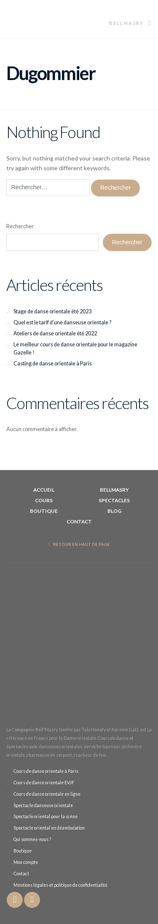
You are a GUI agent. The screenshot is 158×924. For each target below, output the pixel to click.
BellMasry (114, 490)
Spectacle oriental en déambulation (49, 827)
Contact (79, 521)
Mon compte (25, 862)
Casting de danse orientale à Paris (52, 363)
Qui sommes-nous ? (32, 839)
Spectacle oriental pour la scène (45, 816)
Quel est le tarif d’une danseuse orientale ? (62, 322)
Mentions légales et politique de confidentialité (60, 885)
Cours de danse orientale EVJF (43, 782)
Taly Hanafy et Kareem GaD (110, 729)
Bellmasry (130, 23)
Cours (44, 500)
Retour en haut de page (79, 544)
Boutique (44, 511)
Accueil (43, 490)
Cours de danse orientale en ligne (46, 794)
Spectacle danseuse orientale (43, 805)
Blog (114, 511)
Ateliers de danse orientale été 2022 (55, 333)
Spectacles (114, 500)
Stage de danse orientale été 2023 (52, 311)
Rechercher (20, 226)
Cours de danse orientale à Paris (45, 771)
